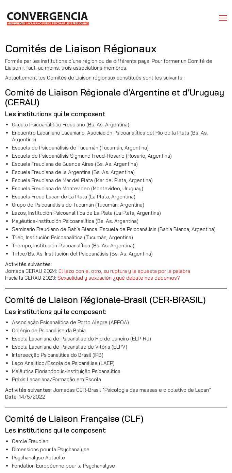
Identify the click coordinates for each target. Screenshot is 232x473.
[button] (223, 18)
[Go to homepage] (47, 18)
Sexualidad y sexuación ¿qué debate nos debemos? (118, 278)
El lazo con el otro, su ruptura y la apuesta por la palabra (124, 271)
